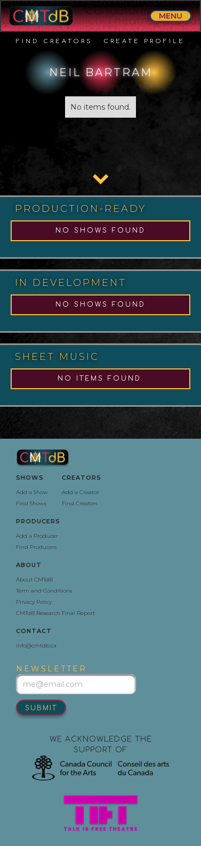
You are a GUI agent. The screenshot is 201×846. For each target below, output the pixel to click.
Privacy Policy (34, 601)
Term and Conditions (44, 590)
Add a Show (32, 492)
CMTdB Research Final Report (55, 613)
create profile (144, 41)
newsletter (51, 668)
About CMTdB (34, 579)
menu (170, 16)
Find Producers (36, 547)
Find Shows (31, 503)
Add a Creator (80, 492)
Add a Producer (37, 535)
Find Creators (54, 41)
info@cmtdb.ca (36, 645)
